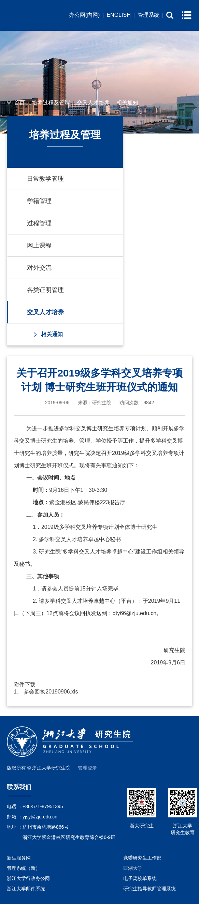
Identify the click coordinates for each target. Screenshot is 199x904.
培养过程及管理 (51, 102)
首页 (19, 102)
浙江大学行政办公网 (28, 878)
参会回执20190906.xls (51, 692)
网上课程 (39, 245)
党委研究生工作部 (142, 858)
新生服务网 (19, 858)
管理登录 (87, 768)
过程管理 (39, 223)
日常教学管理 (45, 178)
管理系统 (148, 15)
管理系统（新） (23, 868)
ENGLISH (118, 15)
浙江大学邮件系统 (26, 888)
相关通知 (127, 102)
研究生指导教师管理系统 (149, 888)
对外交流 (39, 267)
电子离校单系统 (140, 878)
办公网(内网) (84, 15)
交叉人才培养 (93, 102)
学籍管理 (39, 201)
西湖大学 (132, 868)
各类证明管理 (45, 290)
